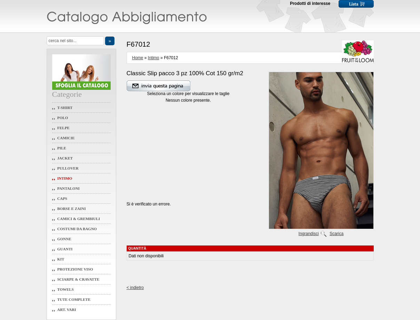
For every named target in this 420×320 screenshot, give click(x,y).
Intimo (64, 178)
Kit (60, 259)
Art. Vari (66, 309)
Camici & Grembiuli (78, 219)
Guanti (65, 249)
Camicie (66, 138)
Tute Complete (74, 299)
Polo (62, 118)
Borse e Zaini (71, 208)
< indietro (135, 287)
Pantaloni (68, 188)
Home (137, 57)
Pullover (68, 168)
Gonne (64, 239)
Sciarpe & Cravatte (78, 279)
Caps (62, 198)
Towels (65, 289)
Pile (61, 148)
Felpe (63, 128)
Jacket (65, 158)
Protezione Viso (75, 269)
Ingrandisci (309, 233)
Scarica (336, 233)
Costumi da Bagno (77, 229)
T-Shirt (65, 108)
